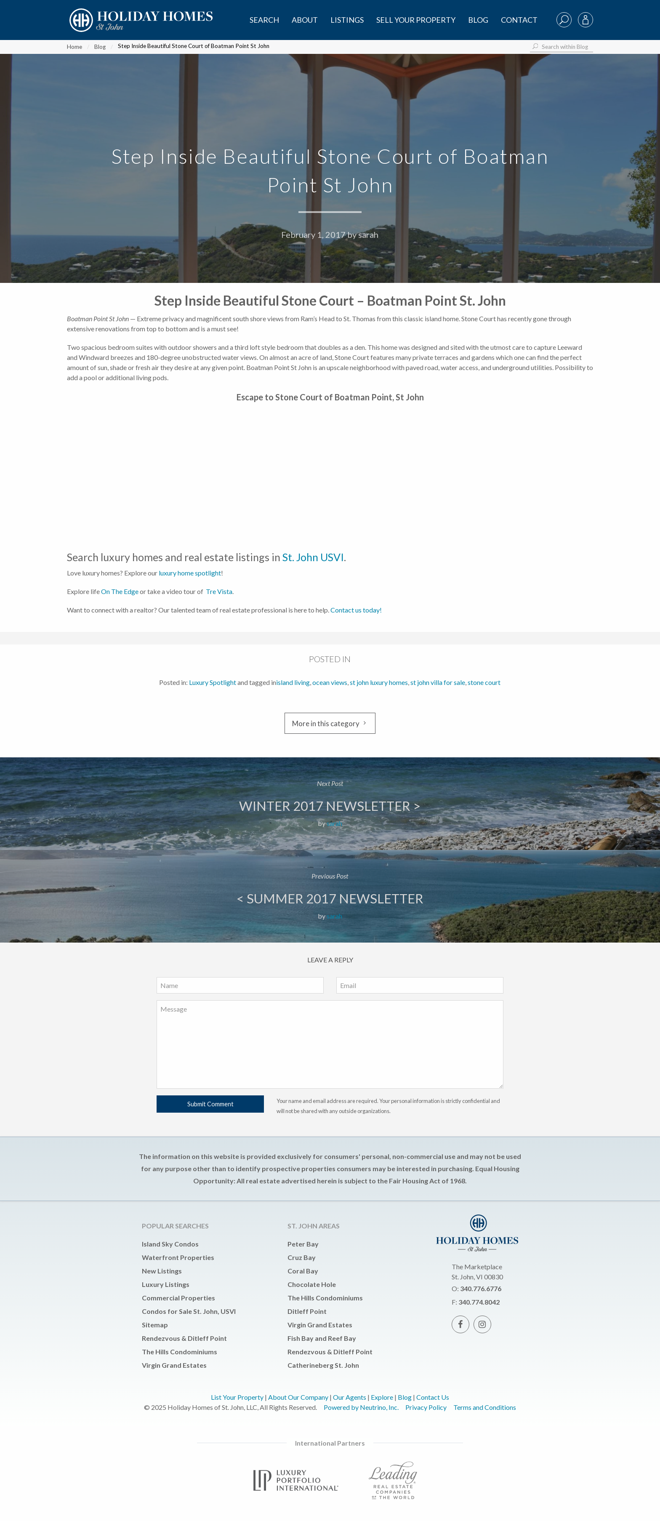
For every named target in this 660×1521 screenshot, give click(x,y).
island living (293, 682)
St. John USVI (313, 557)
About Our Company (298, 1397)
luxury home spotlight (190, 573)
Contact (519, 19)
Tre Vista (219, 591)
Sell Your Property (415, 19)
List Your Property (237, 1397)
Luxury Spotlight (212, 682)
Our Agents (349, 1397)
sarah (368, 234)
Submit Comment (210, 1104)
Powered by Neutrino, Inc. (361, 1407)
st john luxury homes (379, 682)
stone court (484, 682)
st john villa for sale (437, 682)
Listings (347, 19)
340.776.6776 (480, 1288)
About (305, 19)
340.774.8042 (479, 1302)
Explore (382, 1397)
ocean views (329, 682)
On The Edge (119, 591)
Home (74, 46)
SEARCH (264, 19)
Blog (478, 19)
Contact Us (432, 1397)
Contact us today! (356, 610)
